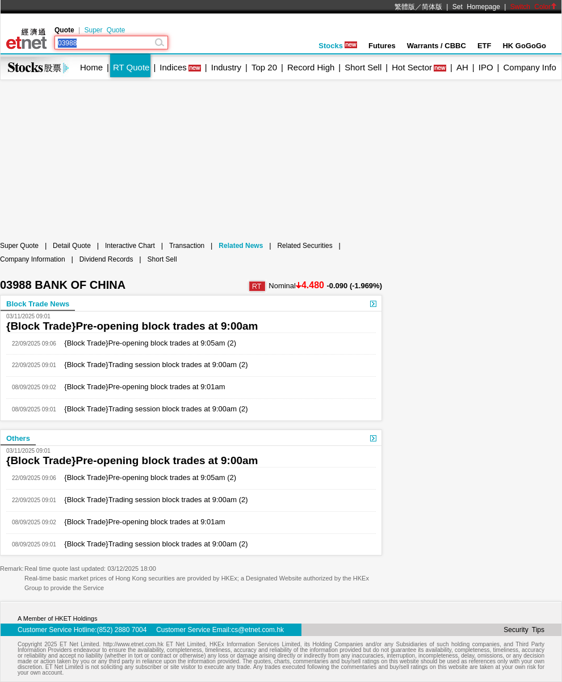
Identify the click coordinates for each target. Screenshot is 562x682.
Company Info (529, 67)
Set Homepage (476, 7)
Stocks (337, 45)
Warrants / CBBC (436, 45)
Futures (382, 45)
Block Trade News (37, 304)
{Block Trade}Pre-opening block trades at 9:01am (140, 386)
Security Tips (524, 630)
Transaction (186, 246)
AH (462, 67)
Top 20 (264, 67)
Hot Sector (412, 67)
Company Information (32, 259)
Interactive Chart (130, 246)
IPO (486, 67)
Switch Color (533, 7)
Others (18, 438)
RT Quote (131, 67)
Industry (226, 67)
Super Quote (104, 30)
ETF (484, 45)
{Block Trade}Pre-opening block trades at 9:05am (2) (146, 343)
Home (91, 67)
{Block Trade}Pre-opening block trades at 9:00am (132, 326)
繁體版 (405, 7)
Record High (310, 67)
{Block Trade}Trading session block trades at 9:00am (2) (152, 364)
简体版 (432, 7)
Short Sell (363, 67)
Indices (173, 67)
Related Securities (304, 246)
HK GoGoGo (524, 45)
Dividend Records (106, 259)
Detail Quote (72, 246)
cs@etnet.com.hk (257, 630)
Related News (241, 246)
